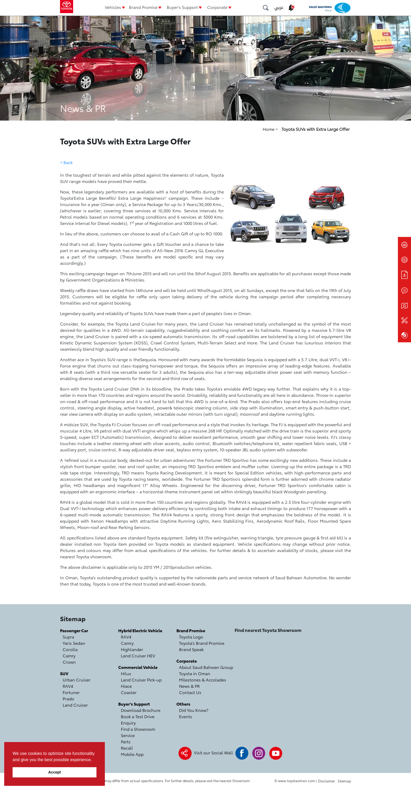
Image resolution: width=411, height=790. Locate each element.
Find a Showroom (138, 729)
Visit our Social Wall (213, 752)
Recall (127, 748)
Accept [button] (54, 772)
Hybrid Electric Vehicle (140, 630)
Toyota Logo (191, 637)
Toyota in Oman (194, 673)
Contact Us (190, 692)
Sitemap (344, 780)
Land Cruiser (75, 705)
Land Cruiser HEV (138, 655)
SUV (64, 673)
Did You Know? (193, 710)
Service (128, 735)
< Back (66, 162)
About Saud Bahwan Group (206, 667)
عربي (278, 7)
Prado (68, 698)
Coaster (129, 692)
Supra (68, 637)
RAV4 (68, 686)
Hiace (126, 686)
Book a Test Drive (137, 716)
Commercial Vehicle (138, 667)
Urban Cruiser (76, 680)
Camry (69, 655)
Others (183, 704)
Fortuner (71, 692)
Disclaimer (326, 780)
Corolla (70, 649)
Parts (126, 741)
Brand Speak (191, 649)
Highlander (132, 649)
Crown (69, 662)
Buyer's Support (182, 7)
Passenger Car (74, 630)
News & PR (189, 686)
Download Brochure (140, 710)
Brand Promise (143, 7)
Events (185, 716)
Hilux (126, 673)
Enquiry (128, 722)
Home (269, 129)
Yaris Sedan (74, 643)
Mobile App (132, 754)
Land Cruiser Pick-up (141, 680)
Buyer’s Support (134, 704)
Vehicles (113, 7)
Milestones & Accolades (202, 680)
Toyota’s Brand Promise (201, 643)
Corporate (217, 7)
